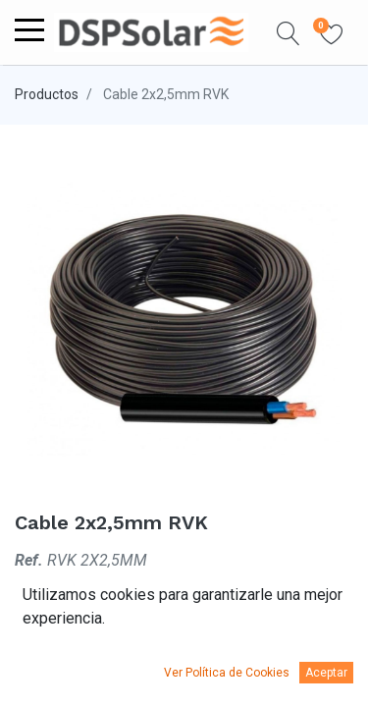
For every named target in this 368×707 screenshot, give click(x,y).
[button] (288, 32)
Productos (47, 94)
